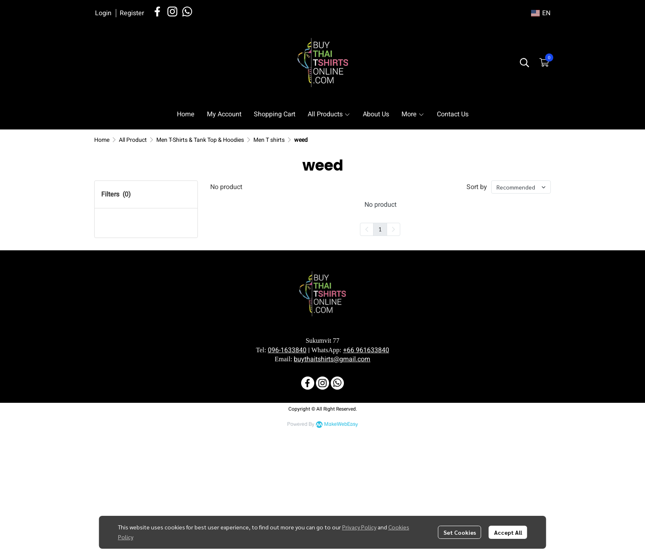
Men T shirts (269, 140)
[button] (541, 13)
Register (132, 13)
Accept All (508, 532)
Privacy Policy (359, 527)
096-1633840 (287, 471)
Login (103, 13)
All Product (133, 140)
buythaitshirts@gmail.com (332, 480)
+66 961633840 (366, 471)
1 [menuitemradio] (380, 229)
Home (101, 140)
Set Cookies (459, 532)
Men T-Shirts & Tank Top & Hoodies (200, 140)
